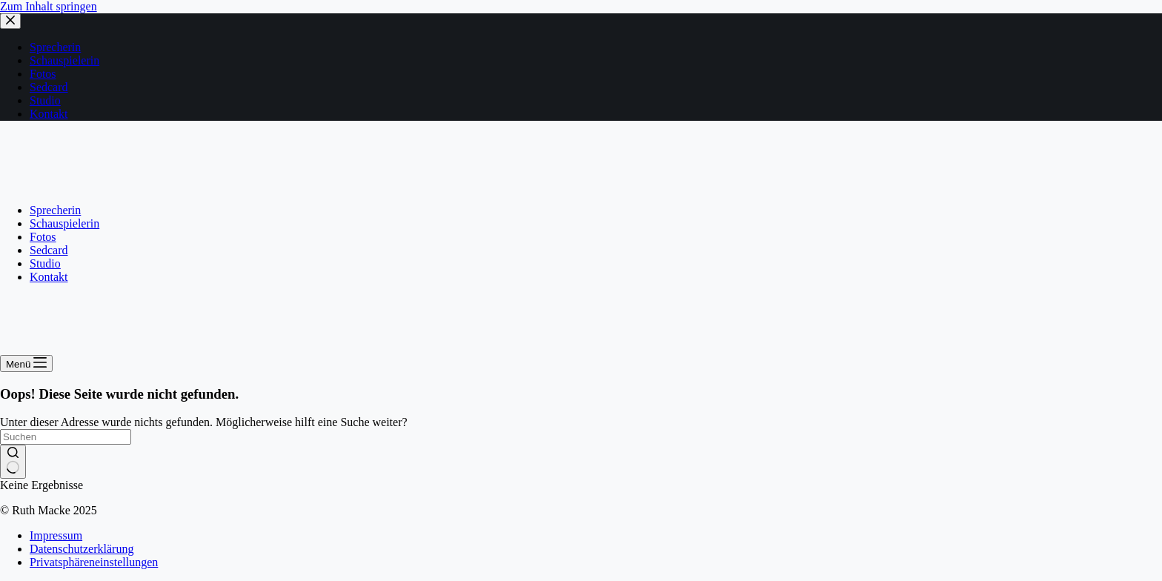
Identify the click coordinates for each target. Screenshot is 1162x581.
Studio (45, 263)
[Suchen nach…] (65, 437)
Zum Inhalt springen (48, 6)
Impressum (56, 535)
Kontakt (49, 276)
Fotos (43, 236)
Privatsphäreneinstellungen (94, 562)
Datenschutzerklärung (81, 548)
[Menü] (26, 363)
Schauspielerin (64, 223)
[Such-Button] (13, 462)
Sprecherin (55, 210)
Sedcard (49, 250)
